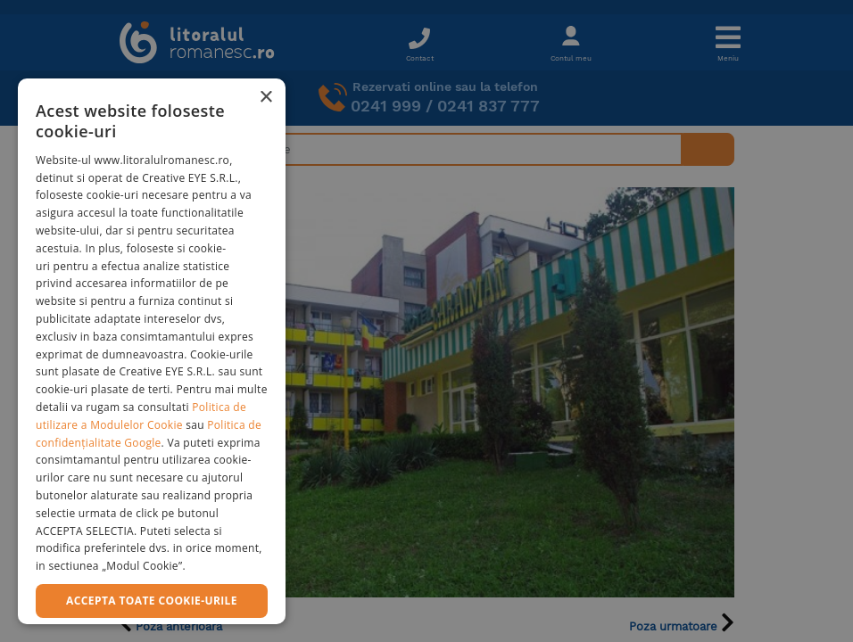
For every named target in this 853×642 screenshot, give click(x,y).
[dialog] (152, 351)
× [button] (265, 97)
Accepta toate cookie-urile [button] (151, 600)
